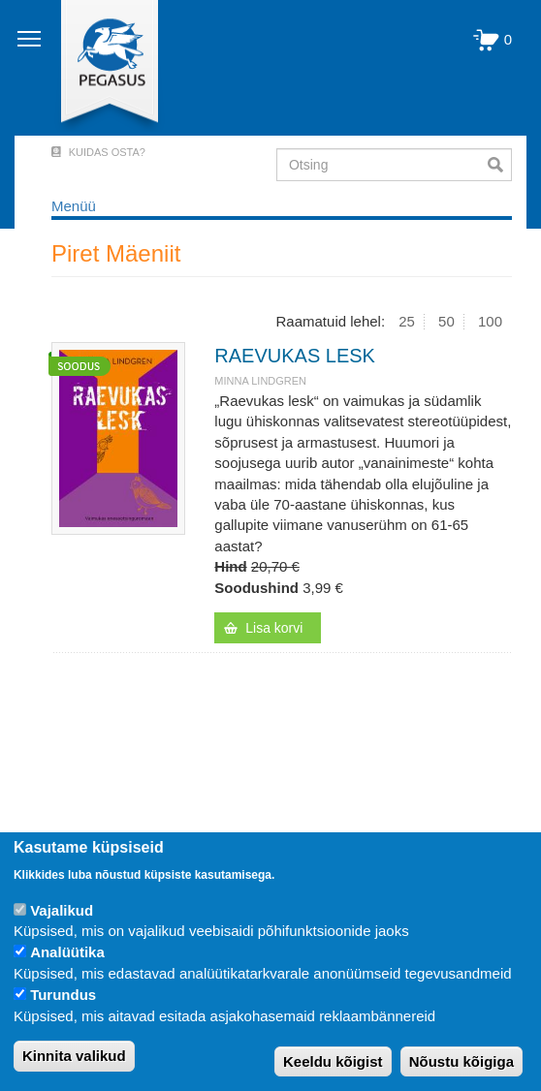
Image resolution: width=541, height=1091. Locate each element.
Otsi (500, 164)
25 (406, 321)
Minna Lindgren (260, 381)
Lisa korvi (273, 628)
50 (446, 321)
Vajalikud (61, 910)
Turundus (63, 994)
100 (490, 321)
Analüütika (67, 952)
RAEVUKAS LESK (294, 355)
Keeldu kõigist (333, 1061)
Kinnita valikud (74, 1055)
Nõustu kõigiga (461, 1061)
